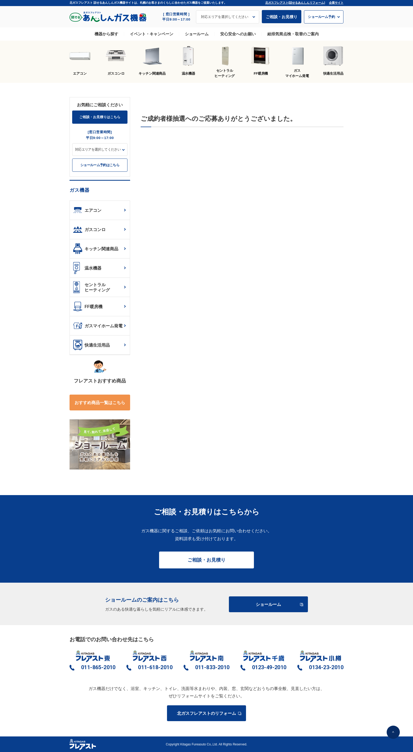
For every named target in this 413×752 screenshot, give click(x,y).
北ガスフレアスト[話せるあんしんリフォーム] (295, 2)
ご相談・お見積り (281, 17)
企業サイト (336, 2)
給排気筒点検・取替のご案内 (293, 34)
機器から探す (106, 34)
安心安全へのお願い (238, 34)
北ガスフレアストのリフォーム (209, 713)
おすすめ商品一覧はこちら (100, 402)
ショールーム (197, 34)
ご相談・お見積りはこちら (99, 117)
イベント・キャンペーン (151, 34)
